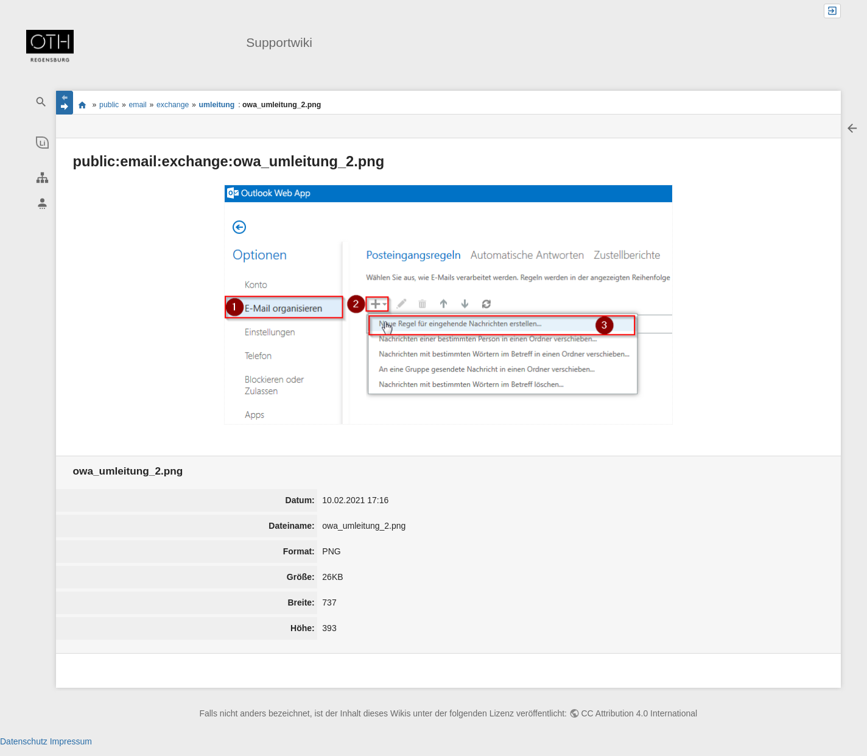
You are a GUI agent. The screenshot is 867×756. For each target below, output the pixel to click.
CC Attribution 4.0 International (639, 713)
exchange (172, 105)
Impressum (71, 741)
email (137, 105)
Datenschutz (23, 741)
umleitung (217, 105)
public (109, 105)
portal (82, 104)
